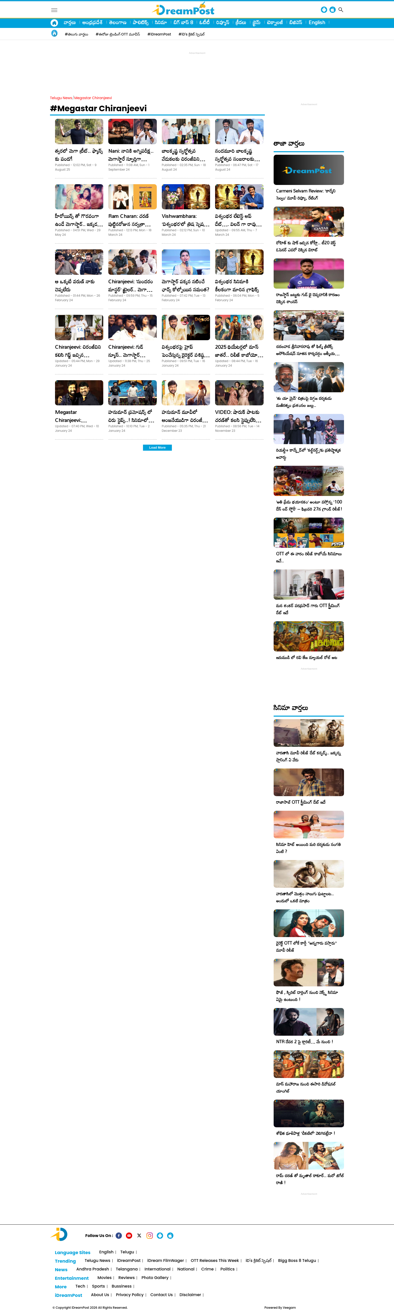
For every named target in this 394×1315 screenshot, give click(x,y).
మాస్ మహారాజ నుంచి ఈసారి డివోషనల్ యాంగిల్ (306, 1087)
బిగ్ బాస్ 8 (183, 22)
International (157, 1269)
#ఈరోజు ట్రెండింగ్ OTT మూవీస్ (118, 34)
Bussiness (122, 1286)
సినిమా (161, 22)
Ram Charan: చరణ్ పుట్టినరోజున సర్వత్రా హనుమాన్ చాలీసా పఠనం (131, 224)
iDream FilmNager (165, 1260)
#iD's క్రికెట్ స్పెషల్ (192, 34)
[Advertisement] (197, 67)
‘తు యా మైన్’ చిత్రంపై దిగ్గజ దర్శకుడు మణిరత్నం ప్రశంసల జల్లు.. (304, 401)
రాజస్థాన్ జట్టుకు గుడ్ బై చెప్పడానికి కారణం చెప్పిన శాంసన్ (308, 298)
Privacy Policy (129, 1295)
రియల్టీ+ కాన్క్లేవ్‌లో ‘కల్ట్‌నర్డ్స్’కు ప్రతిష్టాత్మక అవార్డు (308, 453)
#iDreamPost (159, 34)
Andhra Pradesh (92, 1269)
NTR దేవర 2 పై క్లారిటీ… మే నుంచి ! (304, 1041)
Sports (98, 1286)
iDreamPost (128, 1260)
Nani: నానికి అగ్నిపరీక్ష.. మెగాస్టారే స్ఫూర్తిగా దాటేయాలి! (131, 159)
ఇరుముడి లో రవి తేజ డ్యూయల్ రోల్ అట (306, 657)
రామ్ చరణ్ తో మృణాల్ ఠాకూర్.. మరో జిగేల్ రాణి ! (310, 1179)
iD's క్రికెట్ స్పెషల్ (258, 1260)
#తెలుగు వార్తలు (76, 34)
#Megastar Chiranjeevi (98, 108)
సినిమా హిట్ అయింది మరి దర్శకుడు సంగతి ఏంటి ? (308, 848)
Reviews (126, 1278)
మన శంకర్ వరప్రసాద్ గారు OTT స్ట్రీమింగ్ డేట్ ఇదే (308, 609)
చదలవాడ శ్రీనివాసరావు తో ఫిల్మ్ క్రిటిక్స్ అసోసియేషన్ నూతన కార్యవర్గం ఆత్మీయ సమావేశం (305, 353)
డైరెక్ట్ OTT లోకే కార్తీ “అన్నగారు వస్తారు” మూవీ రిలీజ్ (306, 946)
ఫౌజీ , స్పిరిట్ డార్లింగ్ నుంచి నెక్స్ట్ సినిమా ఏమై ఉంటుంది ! (307, 995)
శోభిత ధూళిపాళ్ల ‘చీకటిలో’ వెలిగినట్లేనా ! (305, 1133)
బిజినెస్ (295, 22)
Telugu (127, 1252)
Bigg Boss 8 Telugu (297, 1260)
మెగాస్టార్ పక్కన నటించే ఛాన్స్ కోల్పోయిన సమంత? (185, 285)
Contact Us (162, 1295)
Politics (227, 1269)
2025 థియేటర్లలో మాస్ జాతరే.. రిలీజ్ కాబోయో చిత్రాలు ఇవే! (236, 355)
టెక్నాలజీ (275, 22)
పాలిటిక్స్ (141, 22)
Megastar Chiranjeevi (93, 97)
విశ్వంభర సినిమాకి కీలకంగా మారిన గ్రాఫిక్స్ (237, 285)
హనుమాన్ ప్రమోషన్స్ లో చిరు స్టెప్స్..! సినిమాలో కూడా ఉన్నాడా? (130, 420)
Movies (104, 1278)
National (185, 1269)
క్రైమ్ (257, 22)
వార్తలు (70, 22)
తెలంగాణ (117, 22)
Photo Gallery (154, 1278)
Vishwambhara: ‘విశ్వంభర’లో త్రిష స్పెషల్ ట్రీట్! (184, 224)
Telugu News (61, 97)
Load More (157, 447)
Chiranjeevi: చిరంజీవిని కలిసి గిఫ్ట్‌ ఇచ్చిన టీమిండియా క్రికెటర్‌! (78, 355)
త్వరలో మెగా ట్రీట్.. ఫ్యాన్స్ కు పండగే (79, 155)
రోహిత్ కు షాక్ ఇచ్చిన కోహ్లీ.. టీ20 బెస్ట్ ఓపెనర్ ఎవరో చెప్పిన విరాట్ (306, 246)
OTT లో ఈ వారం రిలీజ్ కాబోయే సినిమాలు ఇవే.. (309, 557)
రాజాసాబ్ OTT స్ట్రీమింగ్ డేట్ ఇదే (300, 802)
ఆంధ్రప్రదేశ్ (92, 22)
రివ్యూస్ (222, 22)
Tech (80, 1286)
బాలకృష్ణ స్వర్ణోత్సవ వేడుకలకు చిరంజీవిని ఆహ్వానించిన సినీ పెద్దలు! (184, 159)
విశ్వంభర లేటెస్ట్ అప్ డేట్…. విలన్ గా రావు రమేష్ (235, 224)
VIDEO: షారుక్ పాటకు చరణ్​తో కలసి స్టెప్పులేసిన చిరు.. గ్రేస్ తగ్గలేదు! (237, 420)
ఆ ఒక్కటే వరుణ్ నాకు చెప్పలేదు (75, 285)
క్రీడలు (241, 22)
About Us (100, 1295)
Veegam (289, 1307)
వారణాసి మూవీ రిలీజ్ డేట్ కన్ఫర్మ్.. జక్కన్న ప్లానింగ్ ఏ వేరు (308, 756)
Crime (207, 1269)
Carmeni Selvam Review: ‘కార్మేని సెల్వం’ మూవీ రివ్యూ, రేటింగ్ (305, 194)
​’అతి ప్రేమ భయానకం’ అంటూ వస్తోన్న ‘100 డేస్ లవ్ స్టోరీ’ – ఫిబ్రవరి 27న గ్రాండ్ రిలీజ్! (309, 505)
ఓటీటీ (205, 22)
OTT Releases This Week (215, 1260)
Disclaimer (190, 1295)
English (317, 22)
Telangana (127, 1269)
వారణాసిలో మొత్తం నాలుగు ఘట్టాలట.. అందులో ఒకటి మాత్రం (305, 897)
